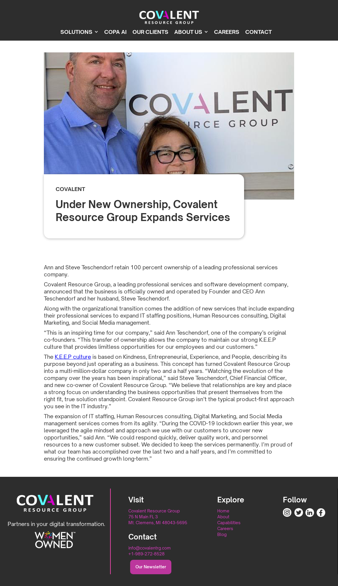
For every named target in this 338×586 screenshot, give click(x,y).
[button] (82, 32)
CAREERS (226, 32)
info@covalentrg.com (149, 547)
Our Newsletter (150, 566)
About (223, 516)
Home (223, 510)
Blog (222, 534)
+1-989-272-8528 (146, 553)
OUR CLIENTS (150, 32)
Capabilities (229, 522)
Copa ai (115, 32)
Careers (225, 528)
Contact (258, 32)
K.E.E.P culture (73, 356)
